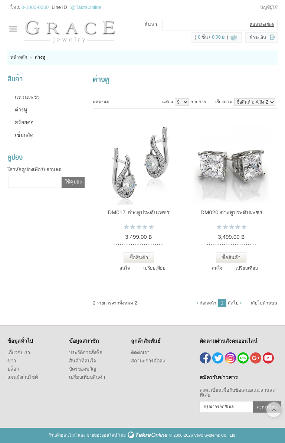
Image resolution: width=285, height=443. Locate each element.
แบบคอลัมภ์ (114, 102)
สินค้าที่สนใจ (82, 361)
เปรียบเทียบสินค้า (87, 377)
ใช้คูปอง (73, 182)
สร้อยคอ (24, 122)
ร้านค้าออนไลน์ (63, 435)
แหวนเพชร (27, 97)
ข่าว (11, 361)
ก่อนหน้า (208, 303)
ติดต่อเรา (140, 352)
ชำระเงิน (257, 37)
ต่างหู (21, 110)
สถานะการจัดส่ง (148, 361)
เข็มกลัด (24, 135)
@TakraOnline (86, 7)
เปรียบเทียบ (154, 268)
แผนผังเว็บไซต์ (22, 377)
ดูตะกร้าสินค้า (234, 38)
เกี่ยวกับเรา (18, 352)
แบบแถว (121, 102)
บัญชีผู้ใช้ (269, 7)
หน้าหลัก (18, 57)
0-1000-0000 (35, 7)
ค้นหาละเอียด (262, 24)
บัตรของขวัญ (82, 369)
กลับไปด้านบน (263, 303)
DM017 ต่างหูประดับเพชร (139, 212)
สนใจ (124, 268)
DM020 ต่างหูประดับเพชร (231, 212)
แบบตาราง (129, 102)
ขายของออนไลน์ (101, 435)
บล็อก (13, 369)
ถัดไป (233, 303)
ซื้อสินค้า (139, 257)
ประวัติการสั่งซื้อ (85, 352)
